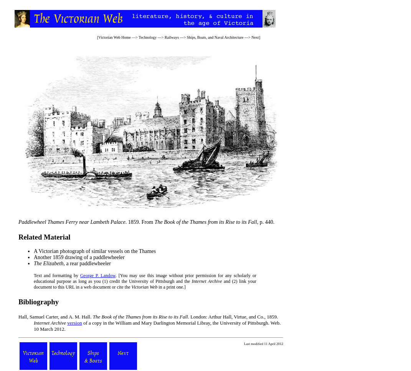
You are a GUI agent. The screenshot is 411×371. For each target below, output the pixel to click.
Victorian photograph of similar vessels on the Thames (97, 251)
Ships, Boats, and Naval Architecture (215, 37)
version (74, 323)
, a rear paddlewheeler (72, 263)
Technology (148, 37)
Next (255, 37)
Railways (172, 37)
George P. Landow (98, 275)
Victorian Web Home (114, 37)
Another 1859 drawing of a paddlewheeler (79, 257)
